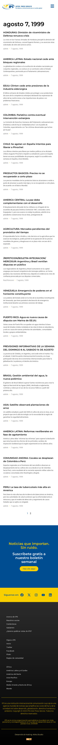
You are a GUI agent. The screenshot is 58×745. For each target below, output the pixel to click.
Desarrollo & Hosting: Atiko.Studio (29, 734)
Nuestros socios (13, 620)
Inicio (8, 644)
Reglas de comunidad (14, 658)
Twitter (9, 647)
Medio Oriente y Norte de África (19, 685)
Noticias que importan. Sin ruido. (29, 546)
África (8, 667)
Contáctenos (11, 624)
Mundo (9, 689)
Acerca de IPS (12, 617)
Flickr (8, 654)
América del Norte (13, 674)
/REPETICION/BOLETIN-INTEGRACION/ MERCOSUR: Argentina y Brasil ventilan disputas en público (25, 261)
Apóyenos (10, 628)
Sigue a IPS (11, 640)
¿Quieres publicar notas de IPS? (19, 631)
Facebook (10, 651)
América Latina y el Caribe (16, 670)
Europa (9, 681)
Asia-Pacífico (11, 678)
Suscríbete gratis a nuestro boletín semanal (29, 558)
